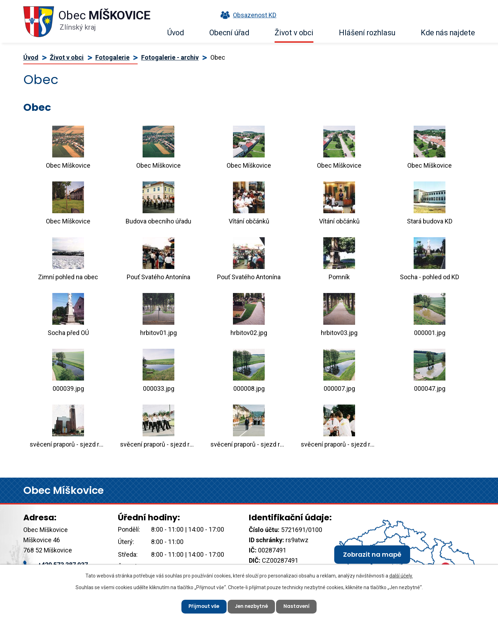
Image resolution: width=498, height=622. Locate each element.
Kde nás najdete (448, 32)
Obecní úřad (229, 32)
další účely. (401, 575)
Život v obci (294, 32)
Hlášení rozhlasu (367, 32)
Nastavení (298, 606)
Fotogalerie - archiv (170, 57)
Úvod (175, 32)
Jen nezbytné (252, 606)
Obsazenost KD (246, 15)
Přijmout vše (203, 606)
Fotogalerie (112, 57)
